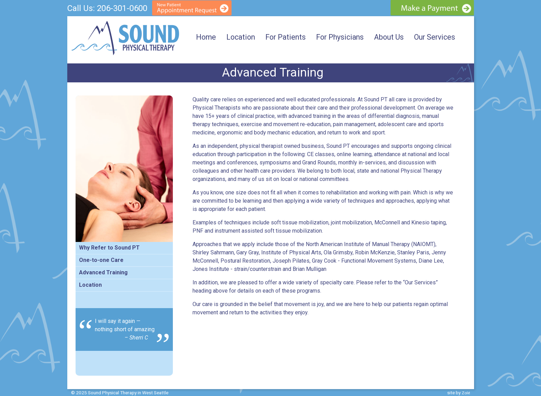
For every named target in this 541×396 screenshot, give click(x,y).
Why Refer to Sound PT (109, 247)
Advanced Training (103, 272)
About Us (389, 37)
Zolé (466, 392)
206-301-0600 (122, 8)
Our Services (434, 37)
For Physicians (340, 37)
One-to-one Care (101, 260)
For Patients (285, 37)
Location (240, 37)
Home (206, 37)
